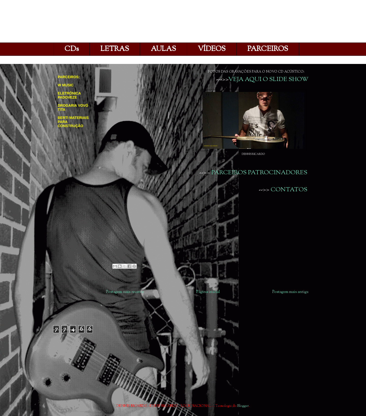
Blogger (243, 406)
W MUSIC (65, 85)
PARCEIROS (267, 49)
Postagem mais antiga (290, 292)
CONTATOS (289, 189)
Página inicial (208, 292)
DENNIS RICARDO (111, 22)
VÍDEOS (212, 49)
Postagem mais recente (125, 292)
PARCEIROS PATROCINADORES (259, 172)
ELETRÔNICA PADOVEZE (69, 95)
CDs (72, 49)
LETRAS (114, 49)
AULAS (163, 49)
